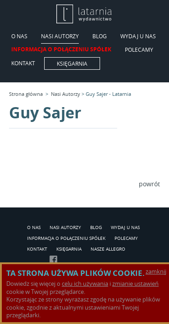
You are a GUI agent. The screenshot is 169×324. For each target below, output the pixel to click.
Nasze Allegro (108, 249)
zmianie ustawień (135, 283)
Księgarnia (72, 63)
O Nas (19, 36)
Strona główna (26, 93)
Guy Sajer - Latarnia (108, 93)
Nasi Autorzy (60, 36)
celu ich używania (85, 283)
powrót (149, 184)
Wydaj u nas (138, 36)
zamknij (156, 271)
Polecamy (139, 50)
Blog (99, 36)
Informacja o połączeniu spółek (61, 50)
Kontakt (23, 63)
